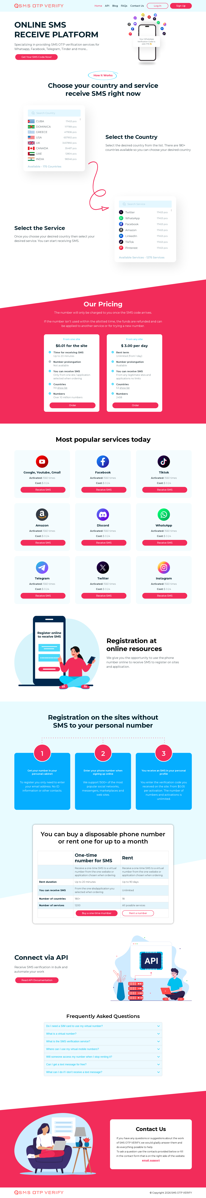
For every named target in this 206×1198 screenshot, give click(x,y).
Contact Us (137, 5)
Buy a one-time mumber (96, 913)
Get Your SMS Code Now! (36, 57)
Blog (115, 5)
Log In (157, 5)
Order (72, 405)
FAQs (124, 5)
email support (151, 1160)
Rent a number (138, 913)
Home (98, 5)
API (107, 5)
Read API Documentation (36, 980)
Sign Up (181, 5)
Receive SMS (43, 489)
